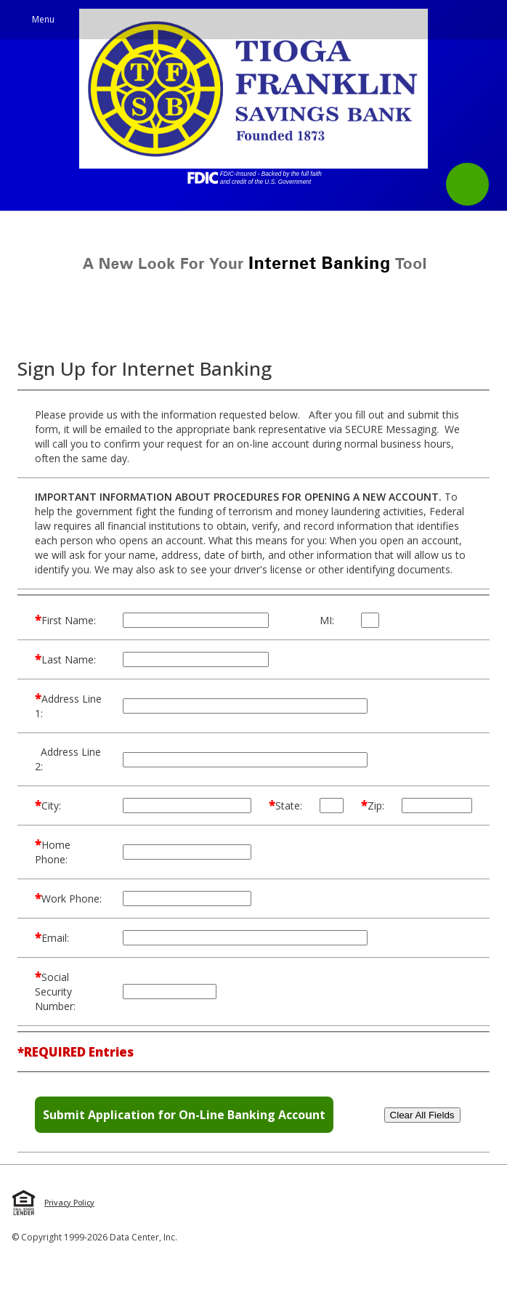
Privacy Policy (69, 1203)
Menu (43, 19)
